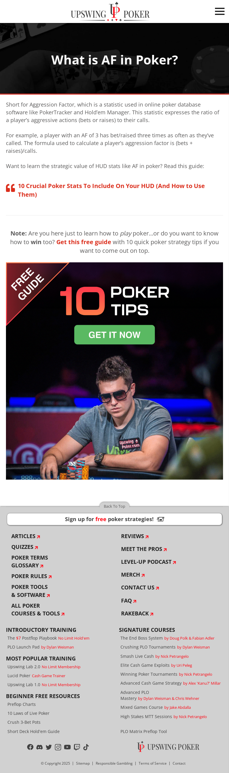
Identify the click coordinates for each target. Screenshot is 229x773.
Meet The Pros (141, 548)
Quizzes (22, 546)
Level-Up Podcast (146, 561)
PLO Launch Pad (40, 647)
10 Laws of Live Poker (28, 713)
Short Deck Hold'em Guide (33, 731)
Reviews (132, 536)
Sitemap (83, 763)
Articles (23, 536)
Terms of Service (153, 763)
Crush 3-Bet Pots (24, 722)
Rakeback (135, 613)
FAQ (126, 600)
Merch (130, 574)
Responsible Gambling (114, 763)
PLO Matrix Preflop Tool (143, 731)
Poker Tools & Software (29, 590)
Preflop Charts (21, 704)
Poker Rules (29, 576)
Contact (179, 763)
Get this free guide (83, 242)
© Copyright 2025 (55, 763)
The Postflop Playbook (48, 638)
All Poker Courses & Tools (35, 609)
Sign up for (114, 519)
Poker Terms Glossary (29, 561)
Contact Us (137, 587)
